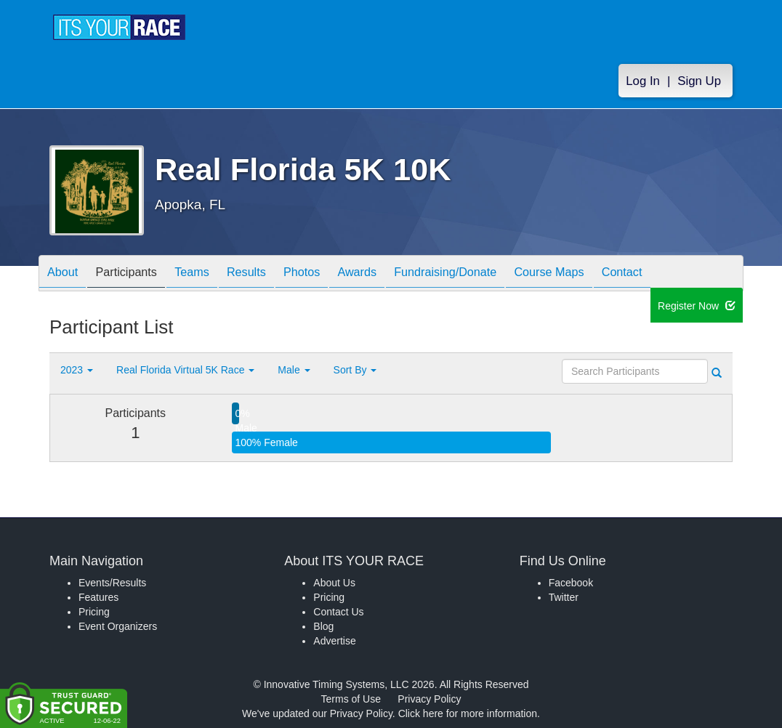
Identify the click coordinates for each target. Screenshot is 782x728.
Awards (396, 274)
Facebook (571, 583)
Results (271, 274)
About (66, 274)
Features (98, 597)
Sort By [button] (355, 370)
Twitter (564, 597)
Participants (137, 274)
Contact (687, 274)
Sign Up (699, 81)
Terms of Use (351, 699)
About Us (334, 583)
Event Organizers (117, 626)
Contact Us (338, 612)
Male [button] (294, 370)
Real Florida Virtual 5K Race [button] (185, 370)
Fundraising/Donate (493, 274)
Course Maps (606, 274)
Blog (323, 626)
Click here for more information (467, 713)
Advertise (334, 641)
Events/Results (112, 583)
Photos (334, 274)
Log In (643, 81)
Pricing (94, 612)
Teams (210, 274)
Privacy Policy (429, 699)
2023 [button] (76, 370)
